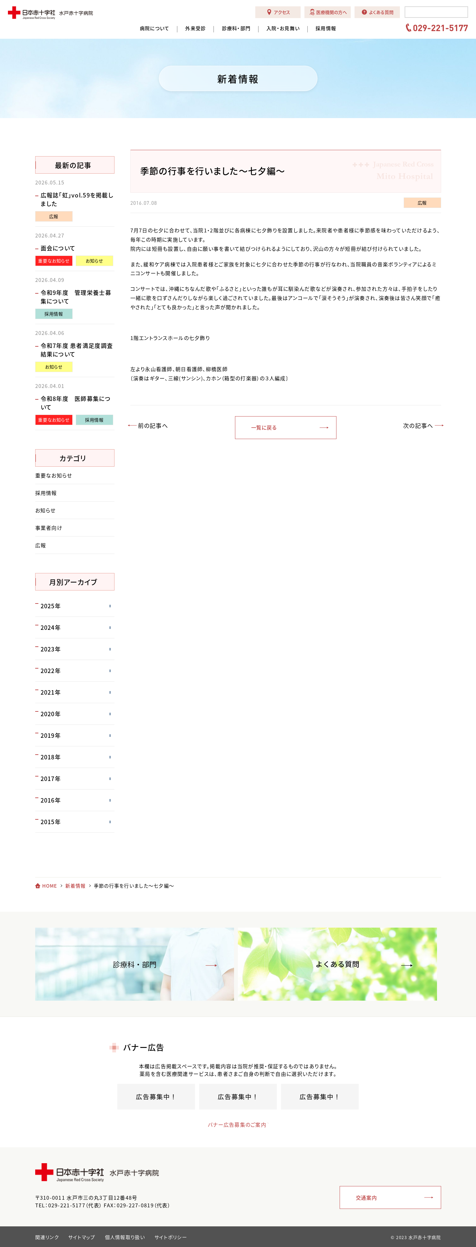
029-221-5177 (440, 27)
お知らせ (94, 260)
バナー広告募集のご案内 (232, 1124)
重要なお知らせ (53, 260)
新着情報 (75, 885)
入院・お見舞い (283, 28)
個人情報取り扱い (125, 1237)
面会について (58, 248)
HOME (49, 885)
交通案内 (366, 1197)
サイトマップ (81, 1237)
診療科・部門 (236, 28)
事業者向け (48, 527)
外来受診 (195, 28)
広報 (422, 202)
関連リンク (47, 1237)
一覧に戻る (264, 427)
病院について (155, 28)
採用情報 (326, 28)
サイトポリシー (170, 1237)
